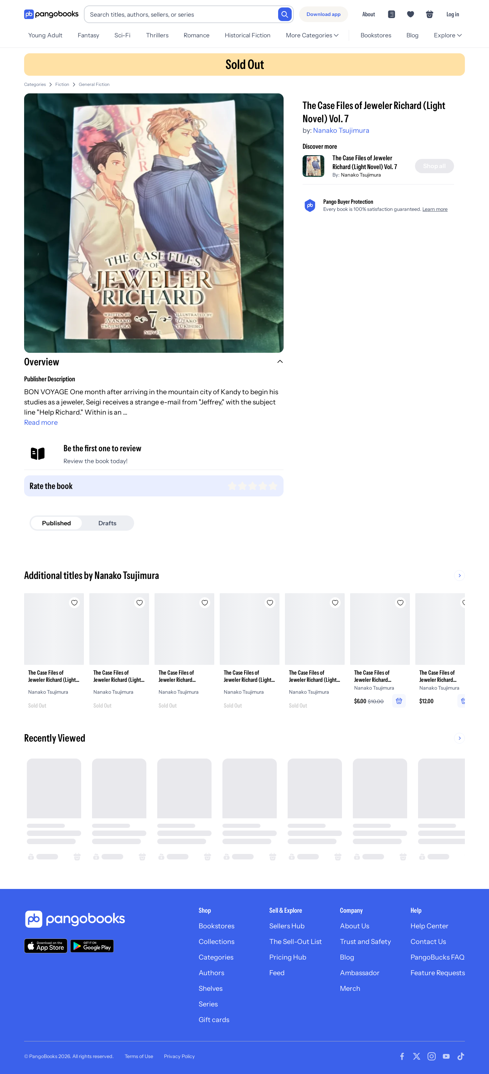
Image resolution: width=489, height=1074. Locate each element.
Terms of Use (139, 1056)
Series (208, 1004)
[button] (154, 362)
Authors (211, 973)
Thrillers (157, 35)
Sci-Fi (122, 35)
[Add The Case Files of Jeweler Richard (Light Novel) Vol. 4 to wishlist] (270, 602)
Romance (197, 35)
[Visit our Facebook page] (402, 1056)
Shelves (210, 988)
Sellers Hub (287, 926)
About (368, 14)
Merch (350, 988)
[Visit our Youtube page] (446, 1056)
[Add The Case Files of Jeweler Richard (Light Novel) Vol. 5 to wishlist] (139, 602)
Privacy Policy (179, 1056)
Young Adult (45, 35)
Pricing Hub (287, 957)
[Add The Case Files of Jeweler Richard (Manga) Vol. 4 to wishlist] (204, 602)
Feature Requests (438, 973)
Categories (35, 84)
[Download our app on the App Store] (46, 946)
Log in (453, 14)
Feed (277, 973)
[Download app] (323, 14)
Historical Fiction (248, 35)
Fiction (62, 84)
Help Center (430, 926)
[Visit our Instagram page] (432, 1056)
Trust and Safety (365, 942)
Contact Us (428, 942)
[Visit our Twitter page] (417, 1056)
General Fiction (94, 84)
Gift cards (214, 1020)
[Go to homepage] (51, 14)
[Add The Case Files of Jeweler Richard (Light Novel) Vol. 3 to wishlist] (74, 602)
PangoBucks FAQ (438, 957)
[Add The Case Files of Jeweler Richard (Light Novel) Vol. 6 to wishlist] (335, 602)
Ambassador (360, 973)
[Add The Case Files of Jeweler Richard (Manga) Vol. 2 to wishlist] (400, 602)
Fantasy (88, 35)
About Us (354, 926)
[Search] (285, 14)
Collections (216, 942)
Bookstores (376, 35)
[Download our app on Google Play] (92, 946)
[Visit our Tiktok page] (461, 1056)
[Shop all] (434, 166)
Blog (412, 35)
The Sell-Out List (295, 942)
